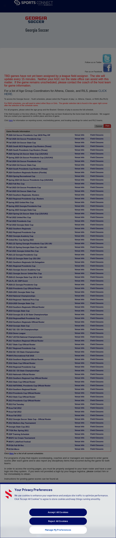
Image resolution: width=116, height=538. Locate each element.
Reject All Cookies (58, 527)
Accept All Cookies (58, 518)
